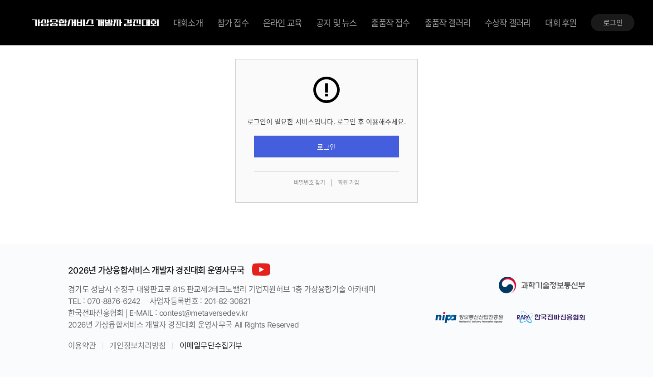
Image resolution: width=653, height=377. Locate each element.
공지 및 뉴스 (336, 23)
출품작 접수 (390, 23)
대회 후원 (560, 23)
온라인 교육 (282, 23)
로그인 (613, 22)
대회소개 (188, 23)
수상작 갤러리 (508, 23)
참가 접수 (233, 23)
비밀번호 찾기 (309, 182)
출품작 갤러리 (447, 23)
